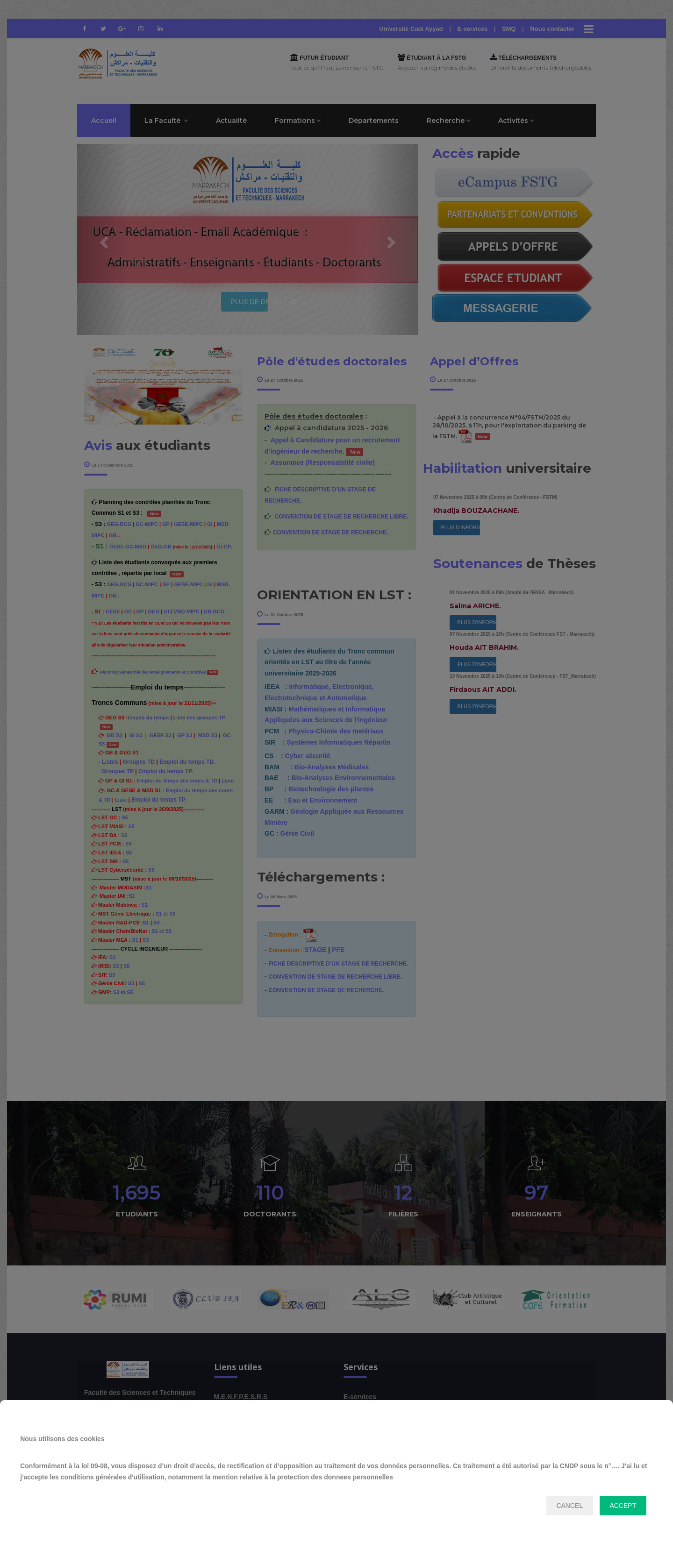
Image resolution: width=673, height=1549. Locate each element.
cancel (569, 1505)
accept (622, 1505)
